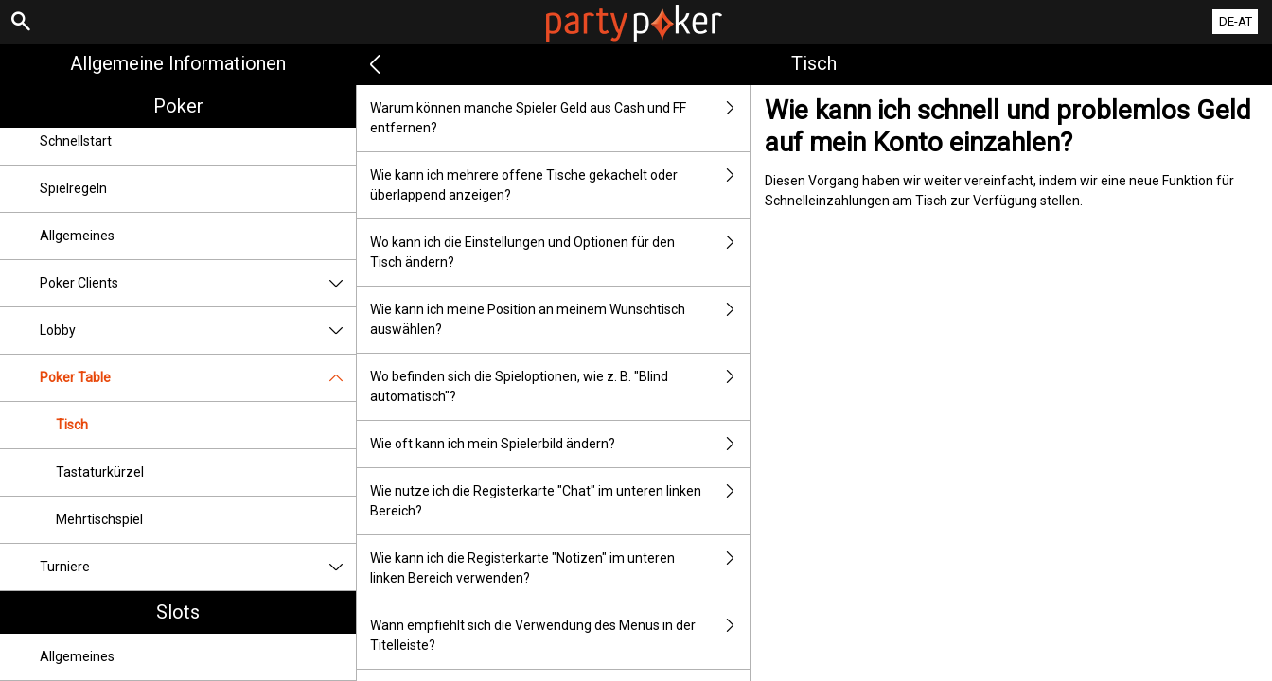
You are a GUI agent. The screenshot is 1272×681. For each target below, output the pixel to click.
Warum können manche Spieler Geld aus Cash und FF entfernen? (560, 118)
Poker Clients (198, 283)
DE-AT (1235, 21)
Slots (178, 612)
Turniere (198, 567)
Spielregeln (73, 188)
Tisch (72, 424)
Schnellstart (76, 140)
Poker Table (198, 378)
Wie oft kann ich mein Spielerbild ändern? (560, 444)
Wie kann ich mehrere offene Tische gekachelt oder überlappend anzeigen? (560, 185)
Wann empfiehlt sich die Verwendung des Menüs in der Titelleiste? (560, 635)
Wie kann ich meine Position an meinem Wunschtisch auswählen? (560, 320)
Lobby (198, 330)
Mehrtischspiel (99, 519)
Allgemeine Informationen (178, 63)
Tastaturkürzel (100, 472)
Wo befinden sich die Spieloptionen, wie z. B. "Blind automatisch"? (560, 387)
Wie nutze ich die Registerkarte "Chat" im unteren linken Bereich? (560, 501)
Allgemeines (77, 235)
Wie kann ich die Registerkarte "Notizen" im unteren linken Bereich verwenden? (560, 568)
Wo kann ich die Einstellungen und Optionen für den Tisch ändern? (560, 252)
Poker (178, 106)
